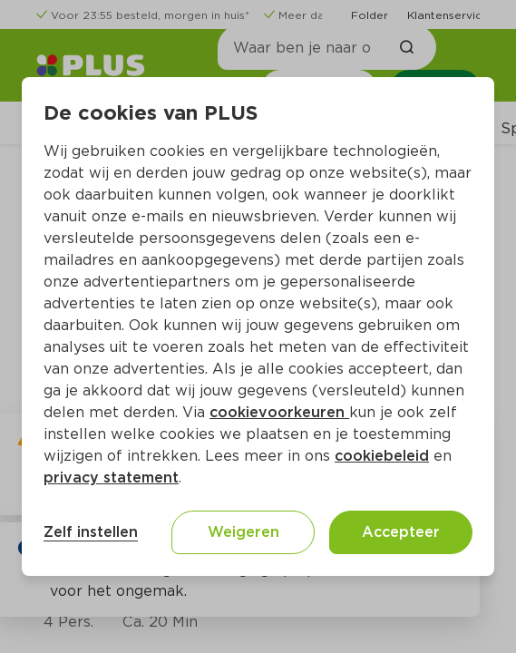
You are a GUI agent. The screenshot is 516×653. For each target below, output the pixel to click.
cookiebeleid (382, 455)
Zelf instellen (91, 532)
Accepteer (401, 532)
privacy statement (111, 477)
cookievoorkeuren (279, 412)
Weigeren (243, 532)
